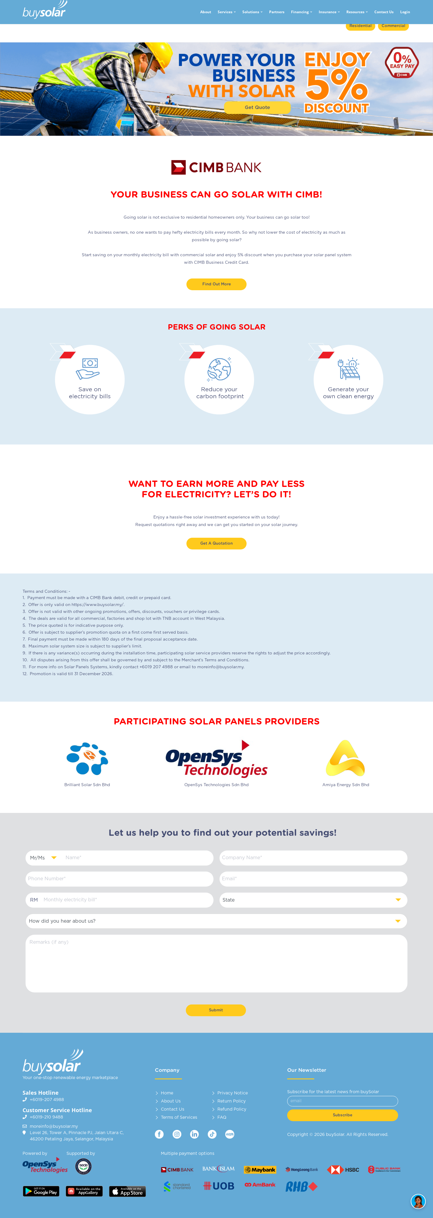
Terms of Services (179, 1117)
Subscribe (342, 1115)
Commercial (393, 26)
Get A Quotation (216, 544)
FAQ (221, 1117)
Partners (276, 11)
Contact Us (384, 11)
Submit (216, 1010)
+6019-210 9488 (46, 1117)
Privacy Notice (232, 1093)
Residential (360, 26)
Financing (300, 11)
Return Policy (231, 1101)
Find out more (216, 284)
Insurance (327, 11)
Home (167, 1093)
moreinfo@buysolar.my (54, 1126)
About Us (171, 1101)
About (205, 11)
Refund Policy (231, 1109)
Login (405, 11)
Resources (355, 11)
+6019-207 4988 (47, 1100)
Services (225, 11)
